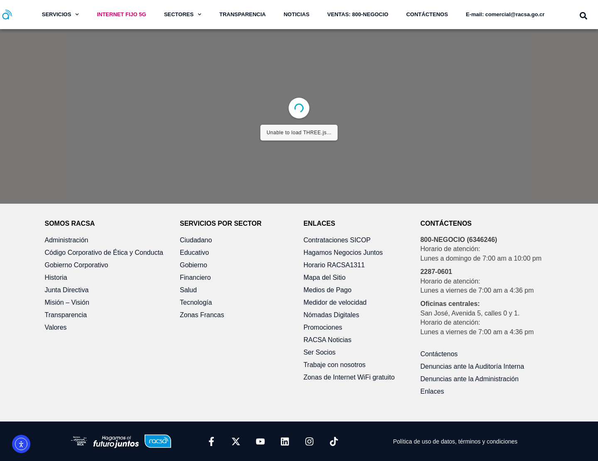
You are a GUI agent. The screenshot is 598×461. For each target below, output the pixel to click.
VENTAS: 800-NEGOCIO (357, 14)
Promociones (323, 327)
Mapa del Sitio (325, 277)
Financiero (195, 277)
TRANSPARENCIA (242, 14)
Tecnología (196, 302)
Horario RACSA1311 (334, 265)
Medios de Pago (328, 289)
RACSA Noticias (328, 339)
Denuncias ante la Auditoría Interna (472, 366)
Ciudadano (196, 240)
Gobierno (193, 265)
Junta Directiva (67, 289)
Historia (56, 277)
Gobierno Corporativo (76, 265)
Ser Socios (320, 352)
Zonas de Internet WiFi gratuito (349, 377)
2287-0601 (436, 271)
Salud (188, 289)
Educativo (194, 252)
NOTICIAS (296, 14)
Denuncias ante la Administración (469, 378)
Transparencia (66, 314)
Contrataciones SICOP (337, 240)
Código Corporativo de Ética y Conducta (104, 252)
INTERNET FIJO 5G (121, 14)
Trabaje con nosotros (335, 364)
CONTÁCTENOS (427, 14)
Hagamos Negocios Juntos (343, 252)
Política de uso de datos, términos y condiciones (455, 441)
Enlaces (432, 391)
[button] (583, 15)
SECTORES (182, 14)
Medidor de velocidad (335, 302)
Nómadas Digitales (331, 314)
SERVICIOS (60, 14)
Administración (66, 240)
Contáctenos (439, 353)
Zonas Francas (202, 314)
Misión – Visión (67, 302)
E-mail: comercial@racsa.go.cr (505, 14)
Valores (56, 327)
